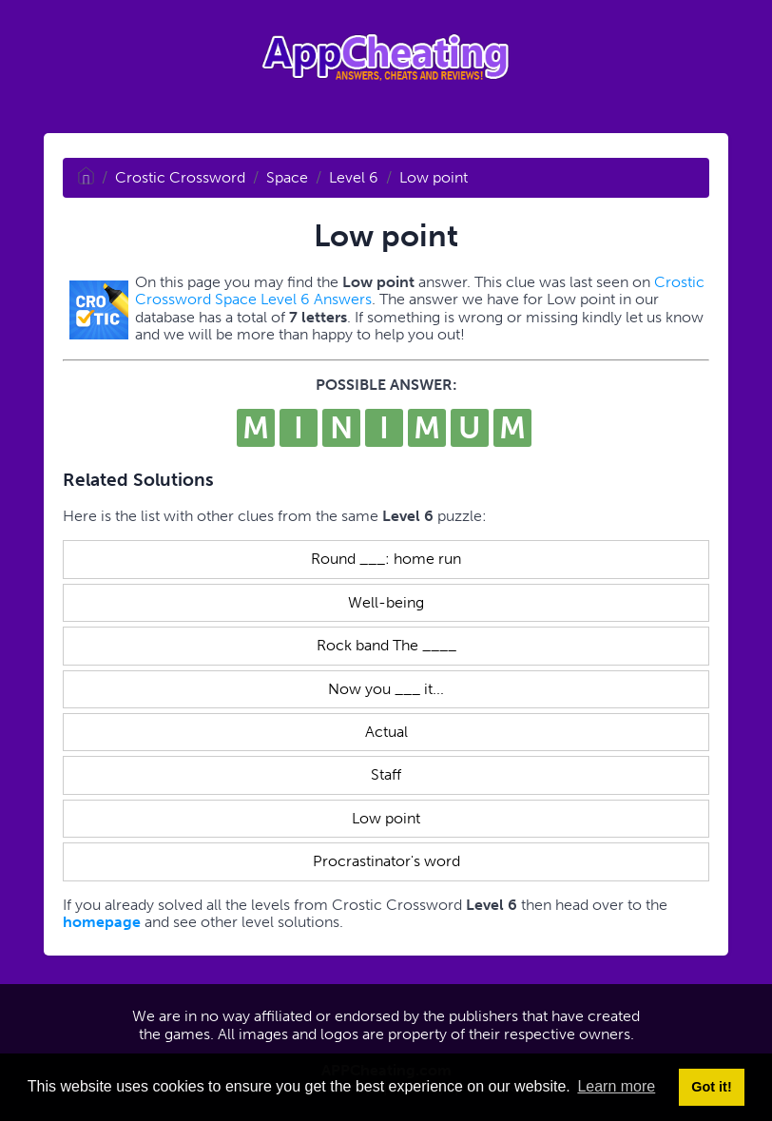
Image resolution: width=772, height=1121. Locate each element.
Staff (386, 774)
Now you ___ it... (386, 689)
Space (287, 177)
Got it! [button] (711, 1086)
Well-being (386, 602)
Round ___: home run (386, 559)
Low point (433, 177)
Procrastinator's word (386, 861)
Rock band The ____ (386, 645)
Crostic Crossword (180, 177)
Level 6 (353, 177)
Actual (386, 732)
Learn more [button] (616, 1086)
